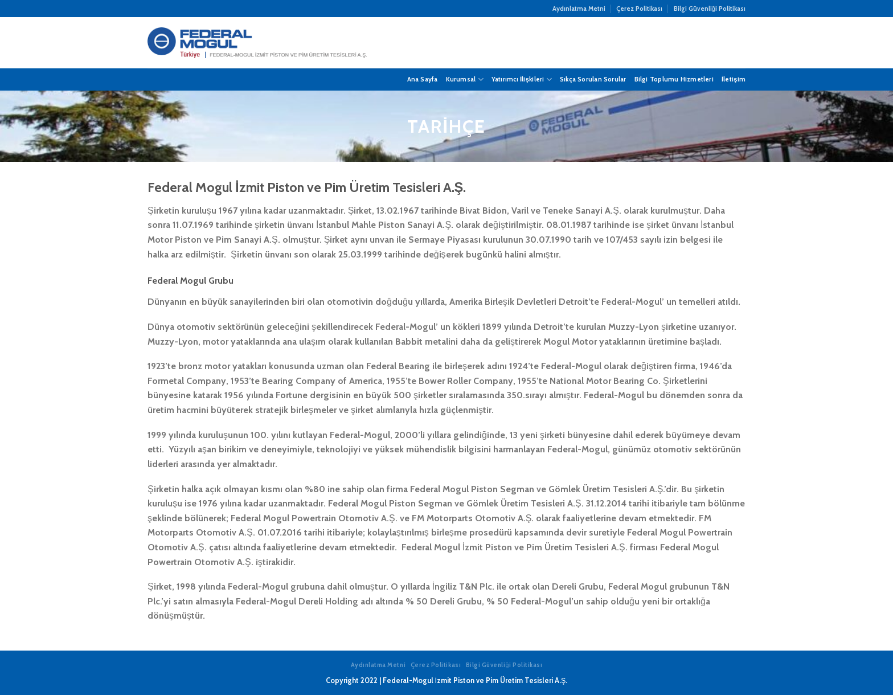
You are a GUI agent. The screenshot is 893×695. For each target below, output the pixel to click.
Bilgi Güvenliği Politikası (709, 9)
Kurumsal (465, 79)
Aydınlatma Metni (578, 9)
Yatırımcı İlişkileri (521, 79)
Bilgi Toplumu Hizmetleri (674, 79)
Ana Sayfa (422, 79)
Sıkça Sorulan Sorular (593, 79)
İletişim (733, 79)
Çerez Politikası (639, 9)
